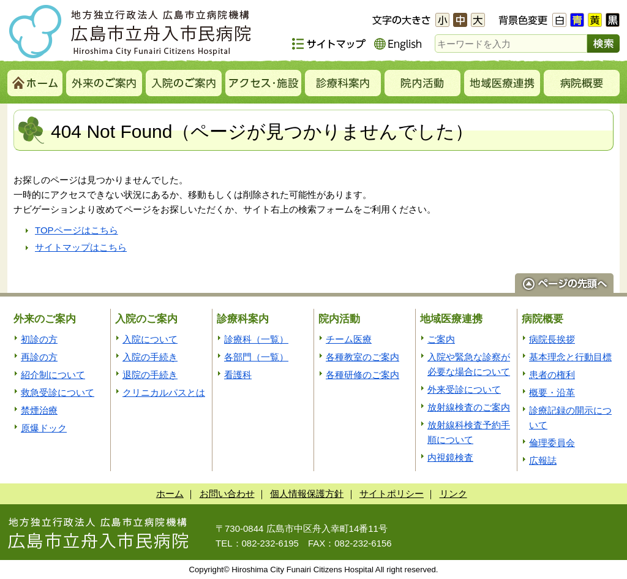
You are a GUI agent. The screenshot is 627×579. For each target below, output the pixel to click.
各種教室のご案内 (362, 357)
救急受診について (57, 392)
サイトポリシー (391, 493)
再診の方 (39, 357)
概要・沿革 (552, 392)
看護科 (238, 374)
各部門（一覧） (256, 357)
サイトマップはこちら (81, 247)
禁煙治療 (39, 410)
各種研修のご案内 (362, 374)
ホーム (170, 493)
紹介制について (53, 374)
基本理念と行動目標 (570, 357)
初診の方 (39, 339)
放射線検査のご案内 (468, 407)
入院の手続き (150, 357)
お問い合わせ (227, 493)
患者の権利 (552, 374)
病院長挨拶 (552, 339)
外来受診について (464, 389)
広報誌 (543, 460)
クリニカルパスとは (163, 392)
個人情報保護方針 (307, 493)
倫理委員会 (552, 442)
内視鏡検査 (450, 457)
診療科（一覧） (256, 339)
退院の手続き (150, 374)
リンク (453, 493)
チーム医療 (349, 339)
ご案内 (441, 339)
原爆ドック (44, 428)
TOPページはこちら (76, 230)
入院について (150, 339)
